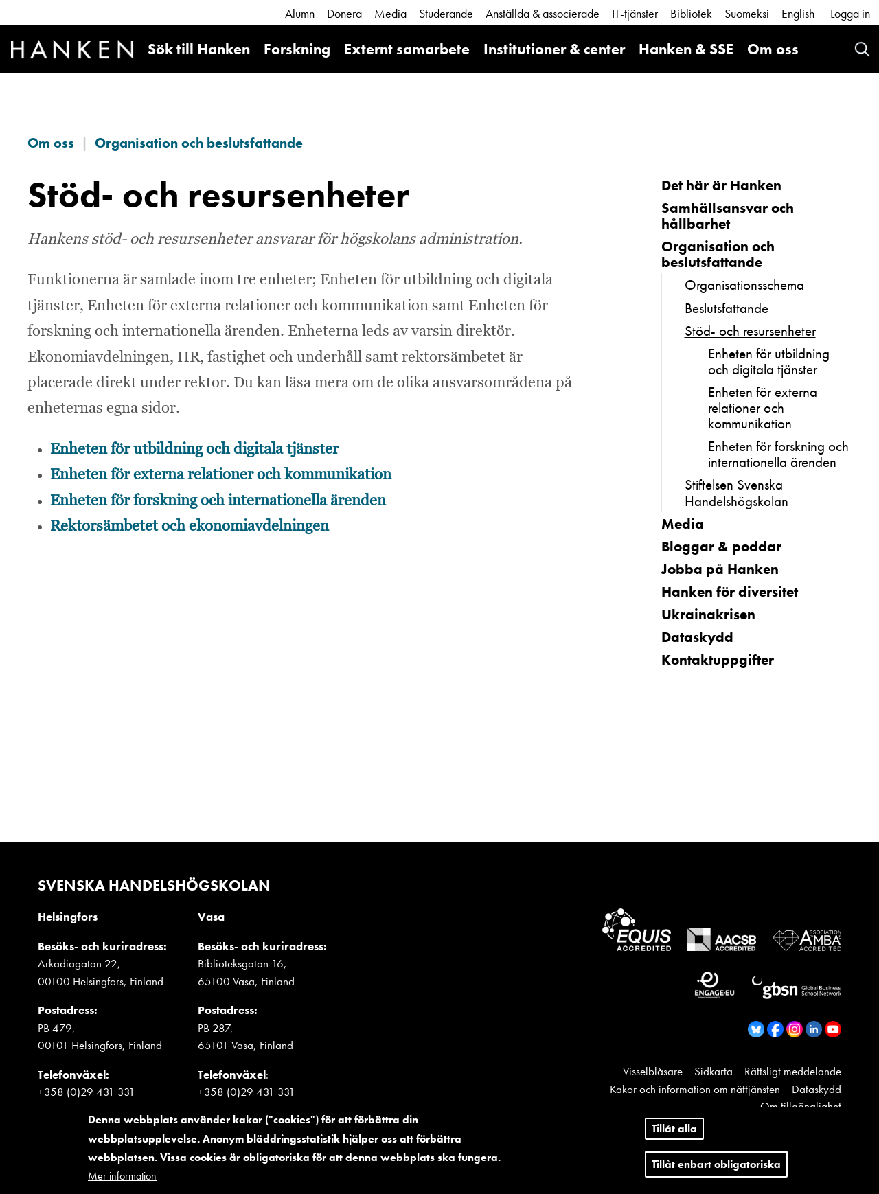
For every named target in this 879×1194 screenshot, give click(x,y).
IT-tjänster (635, 13)
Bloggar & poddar (721, 546)
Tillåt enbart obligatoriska (716, 1167)
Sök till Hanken (199, 49)
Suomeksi (746, 13)
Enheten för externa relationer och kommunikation (220, 475)
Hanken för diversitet (729, 591)
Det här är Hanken (721, 185)
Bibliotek (691, 13)
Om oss (773, 49)
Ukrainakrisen (708, 614)
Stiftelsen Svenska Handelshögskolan (736, 492)
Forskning (297, 49)
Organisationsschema (744, 284)
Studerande (446, 13)
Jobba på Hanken (720, 569)
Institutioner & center (554, 49)
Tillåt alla (674, 1132)
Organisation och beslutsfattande (199, 143)
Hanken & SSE (686, 49)
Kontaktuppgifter (717, 659)
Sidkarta (713, 1071)
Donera (344, 13)
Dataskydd (697, 637)
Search (862, 49)
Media (390, 13)
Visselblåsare (653, 1071)
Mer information (122, 1178)
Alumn (300, 13)
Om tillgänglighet (800, 1106)
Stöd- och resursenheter (750, 330)
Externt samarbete (407, 49)
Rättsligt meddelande (792, 1071)
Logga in (850, 13)
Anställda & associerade (543, 13)
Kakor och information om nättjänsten (695, 1089)
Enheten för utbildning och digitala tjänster (194, 449)
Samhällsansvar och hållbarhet (727, 215)
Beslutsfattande (726, 308)
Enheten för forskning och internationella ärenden (218, 501)
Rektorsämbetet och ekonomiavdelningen (189, 526)
